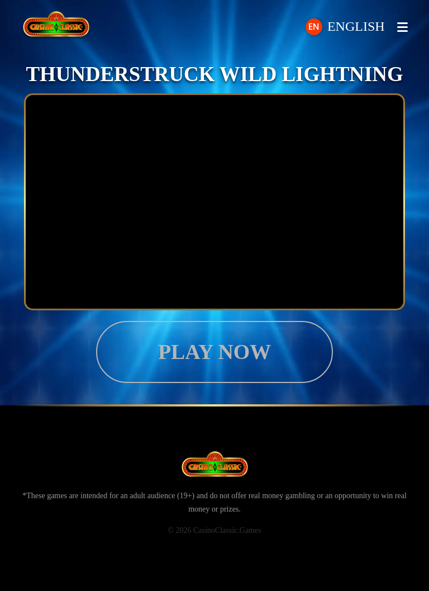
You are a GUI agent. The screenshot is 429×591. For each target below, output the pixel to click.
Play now (214, 352)
